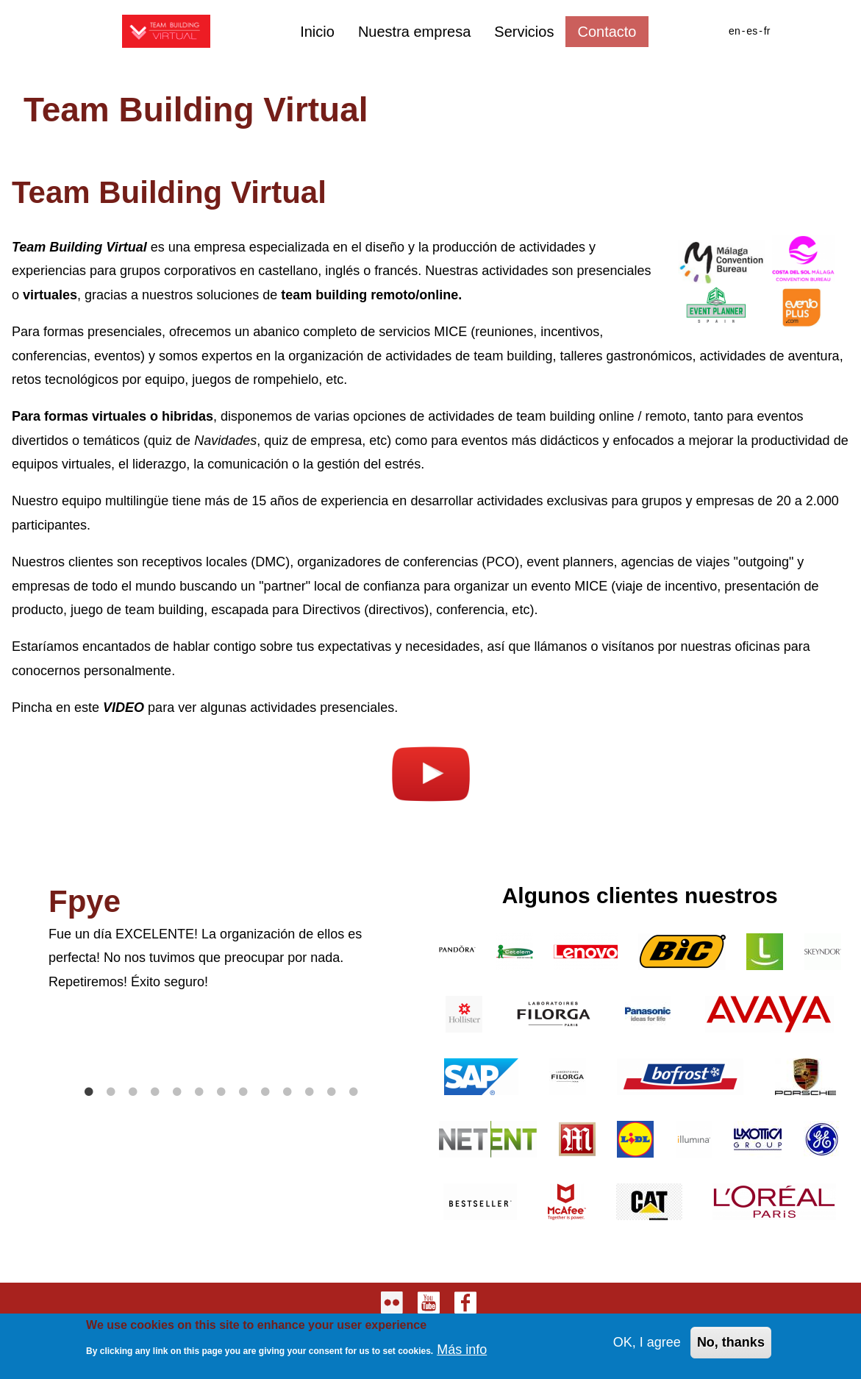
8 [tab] (243, 1092)
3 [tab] (133, 1092)
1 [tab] (89, 1092)
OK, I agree (647, 1345)
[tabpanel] (221, 938)
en (734, 31)
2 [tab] (111, 1092)
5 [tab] (177, 1092)
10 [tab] (287, 1092)
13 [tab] (353, 1092)
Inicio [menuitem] (317, 32)
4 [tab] (155, 1092)
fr (767, 31)
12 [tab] (331, 1092)
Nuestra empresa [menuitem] (414, 32)
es (751, 31)
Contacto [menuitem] (606, 32)
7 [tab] (221, 1092)
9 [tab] (265, 1092)
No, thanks (731, 1345)
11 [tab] (309, 1092)
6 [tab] (199, 1092)
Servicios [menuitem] (524, 32)
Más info (462, 1352)
